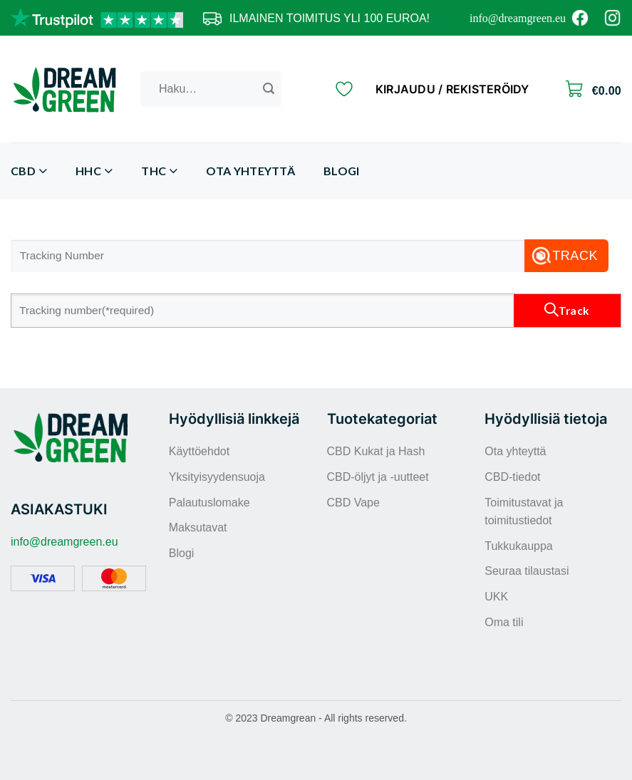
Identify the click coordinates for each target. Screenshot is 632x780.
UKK (496, 597)
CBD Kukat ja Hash (376, 451)
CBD (29, 171)
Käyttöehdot (199, 451)
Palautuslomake (209, 502)
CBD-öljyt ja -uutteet (378, 477)
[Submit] (269, 89)
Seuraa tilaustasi (527, 571)
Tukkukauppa (518, 546)
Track (575, 256)
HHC (94, 171)
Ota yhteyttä (250, 170)
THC (159, 171)
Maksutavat (198, 527)
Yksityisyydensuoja (217, 477)
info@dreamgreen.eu (518, 18)
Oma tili (504, 622)
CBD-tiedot (512, 477)
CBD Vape (353, 502)
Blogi (341, 170)
